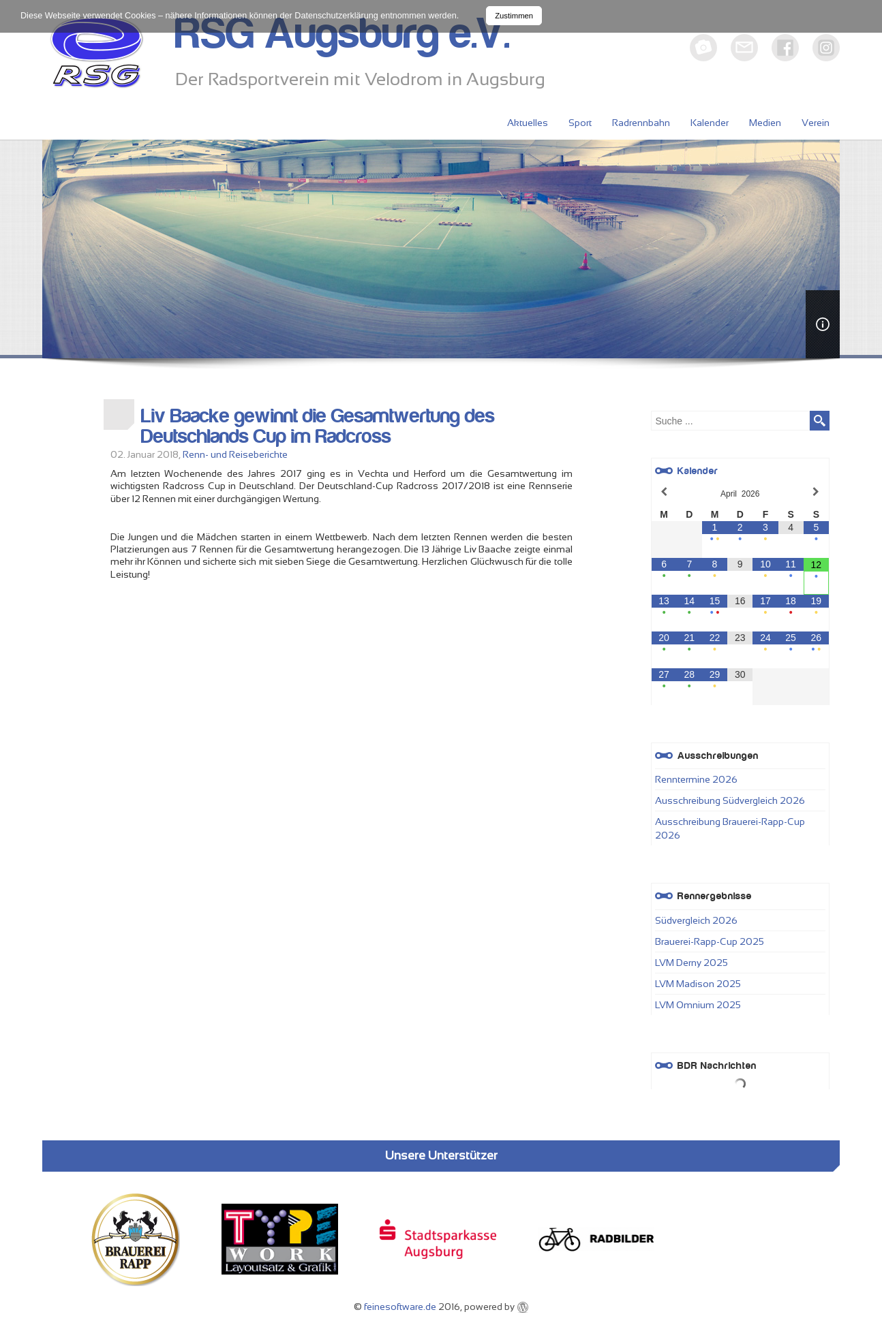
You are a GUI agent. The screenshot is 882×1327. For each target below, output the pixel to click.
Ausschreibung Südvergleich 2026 (730, 800)
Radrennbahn (641, 122)
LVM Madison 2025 (698, 983)
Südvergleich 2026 (696, 920)
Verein (816, 122)
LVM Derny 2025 (691, 962)
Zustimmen (514, 16)
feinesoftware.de (400, 1306)
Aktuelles (527, 122)
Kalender (709, 122)
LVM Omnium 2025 (698, 1004)
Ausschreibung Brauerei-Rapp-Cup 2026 (730, 828)
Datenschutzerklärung (336, 15)
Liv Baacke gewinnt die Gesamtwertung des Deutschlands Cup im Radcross (318, 426)
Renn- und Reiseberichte (235, 454)
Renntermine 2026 (696, 779)
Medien (765, 122)
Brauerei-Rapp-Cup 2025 (709, 941)
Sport (580, 122)
